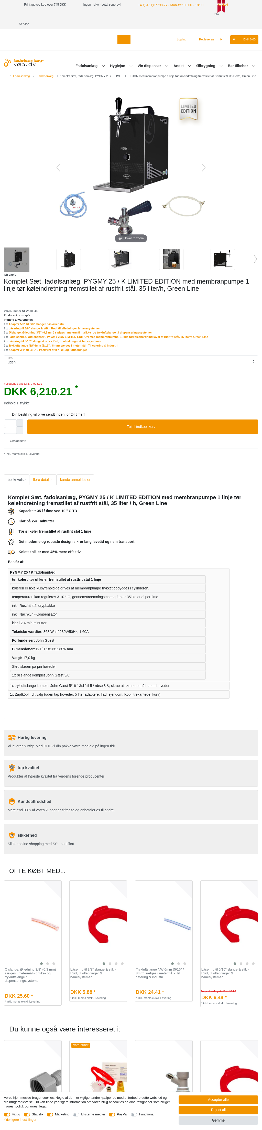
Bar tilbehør (238, 56)
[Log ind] (179, 30)
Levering (33, 444)
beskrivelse (17, 470)
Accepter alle (218, 1099)
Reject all (218, 1110)
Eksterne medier (93, 1114)
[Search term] (63, 30)
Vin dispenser (150, 56)
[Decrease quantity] (19, 420)
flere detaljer (43, 470)
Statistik (37, 1114)
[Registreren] (203, 30)
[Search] (123, 30)
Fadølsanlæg (87, 56)
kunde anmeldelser (75, 470)
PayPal (122, 1114)
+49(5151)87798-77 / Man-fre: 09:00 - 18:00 (167, 4)
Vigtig (16, 1114)
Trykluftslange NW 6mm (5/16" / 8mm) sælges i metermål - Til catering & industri (63, 335)
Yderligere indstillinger (20, 1120)
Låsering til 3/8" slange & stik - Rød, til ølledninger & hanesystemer (54, 318)
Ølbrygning (206, 56)
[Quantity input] (10, 417)
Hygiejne (118, 56)
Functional (146, 1114)
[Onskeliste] (223, 30)
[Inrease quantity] (19, 413)
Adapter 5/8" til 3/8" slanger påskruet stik (36, 314)
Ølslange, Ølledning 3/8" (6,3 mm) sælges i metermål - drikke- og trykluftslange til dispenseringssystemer (80, 322)
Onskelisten (16, 431)
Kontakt (217, 4)
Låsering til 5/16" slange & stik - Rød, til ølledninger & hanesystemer (55, 331)
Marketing (62, 1114)
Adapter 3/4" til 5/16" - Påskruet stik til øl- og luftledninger (47, 340)
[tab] (16, 470)
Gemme (218, 1120)
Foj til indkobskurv (190, 417)
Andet (179, 56)
